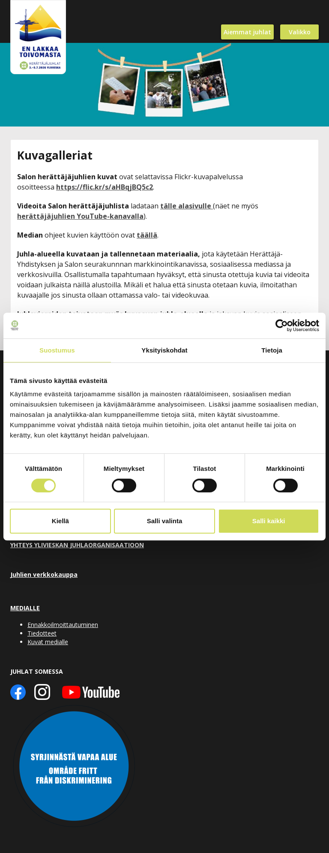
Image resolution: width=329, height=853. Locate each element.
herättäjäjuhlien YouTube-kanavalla (80, 216)
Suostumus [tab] (57, 350)
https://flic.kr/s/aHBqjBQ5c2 (104, 187)
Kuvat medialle (47, 642)
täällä (147, 235)
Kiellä (60, 520)
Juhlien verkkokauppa (44, 574)
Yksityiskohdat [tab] (164, 350)
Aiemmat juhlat (247, 32)
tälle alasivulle (186, 206)
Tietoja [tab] (271, 350)
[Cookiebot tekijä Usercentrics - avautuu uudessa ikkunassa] (281, 325)
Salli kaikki (268, 520)
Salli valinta (164, 520)
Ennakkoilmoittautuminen (62, 625)
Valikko (300, 32)
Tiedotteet (42, 633)
